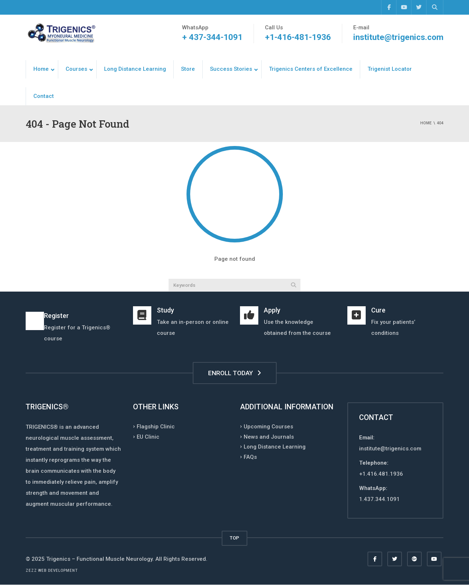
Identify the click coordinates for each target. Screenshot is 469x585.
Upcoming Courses (268, 426)
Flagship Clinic (156, 426)
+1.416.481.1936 (381, 474)
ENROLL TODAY (234, 373)
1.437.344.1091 (379, 499)
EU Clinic (148, 436)
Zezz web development (52, 570)
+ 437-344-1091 (211, 37)
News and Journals (269, 436)
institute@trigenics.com (397, 37)
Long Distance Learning (275, 446)
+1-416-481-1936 (297, 37)
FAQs (250, 456)
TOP (234, 538)
